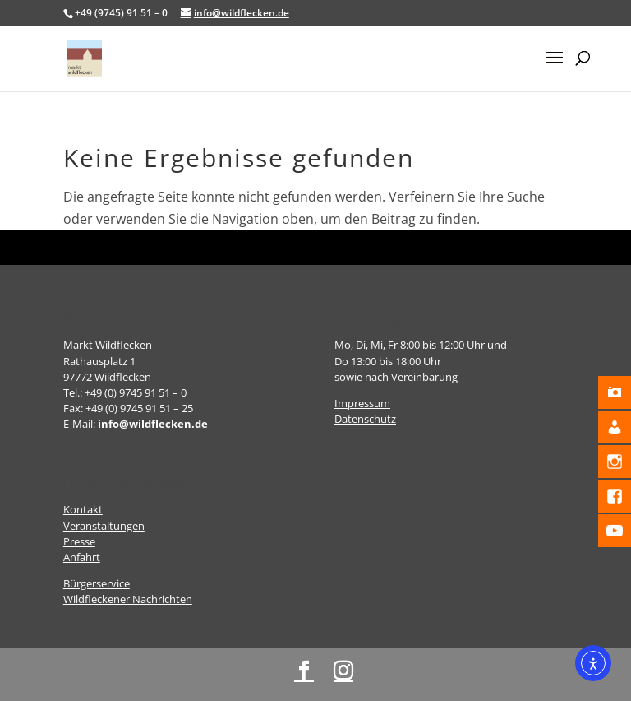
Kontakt (83, 509)
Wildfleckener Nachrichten (127, 599)
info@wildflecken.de (153, 423)
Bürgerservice (96, 583)
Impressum (362, 403)
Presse (79, 541)
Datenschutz (365, 418)
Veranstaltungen (104, 525)
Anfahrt (81, 557)
